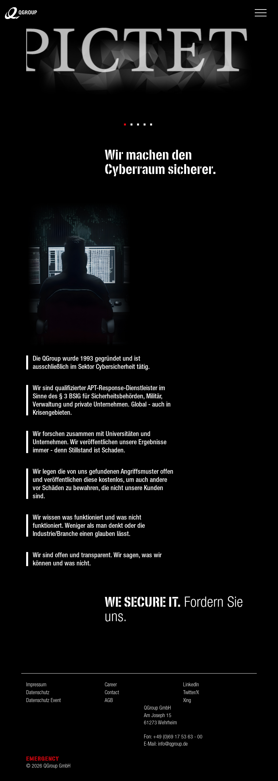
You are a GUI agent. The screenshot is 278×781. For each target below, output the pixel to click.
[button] (125, 124)
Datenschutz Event (43, 701)
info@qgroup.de (173, 744)
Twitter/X (191, 693)
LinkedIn (191, 685)
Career (111, 685)
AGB (109, 701)
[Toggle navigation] (260, 13)
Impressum (36, 685)
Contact (112, 693)
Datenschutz (37, 693)
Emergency (42, 758)
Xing (187, 701)
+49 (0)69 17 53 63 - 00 (177, 737)
